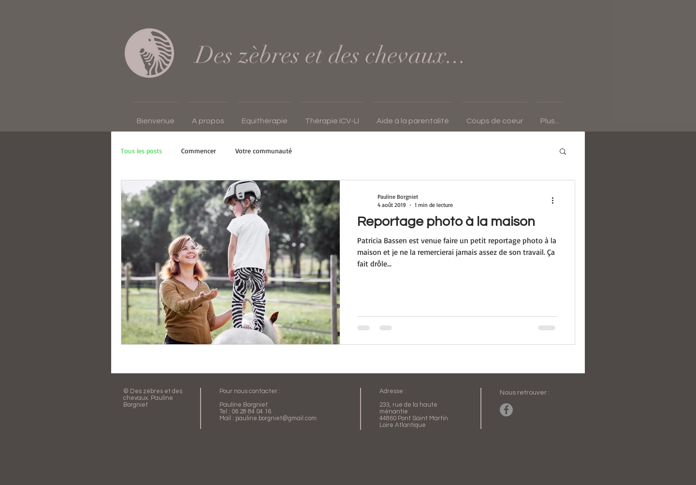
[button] (208, 117)
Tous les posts (141, 151)
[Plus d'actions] (556, 200)
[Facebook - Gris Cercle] (506, 409)
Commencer (198, 151)
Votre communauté (263, 151)
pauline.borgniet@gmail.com (276, 418)
